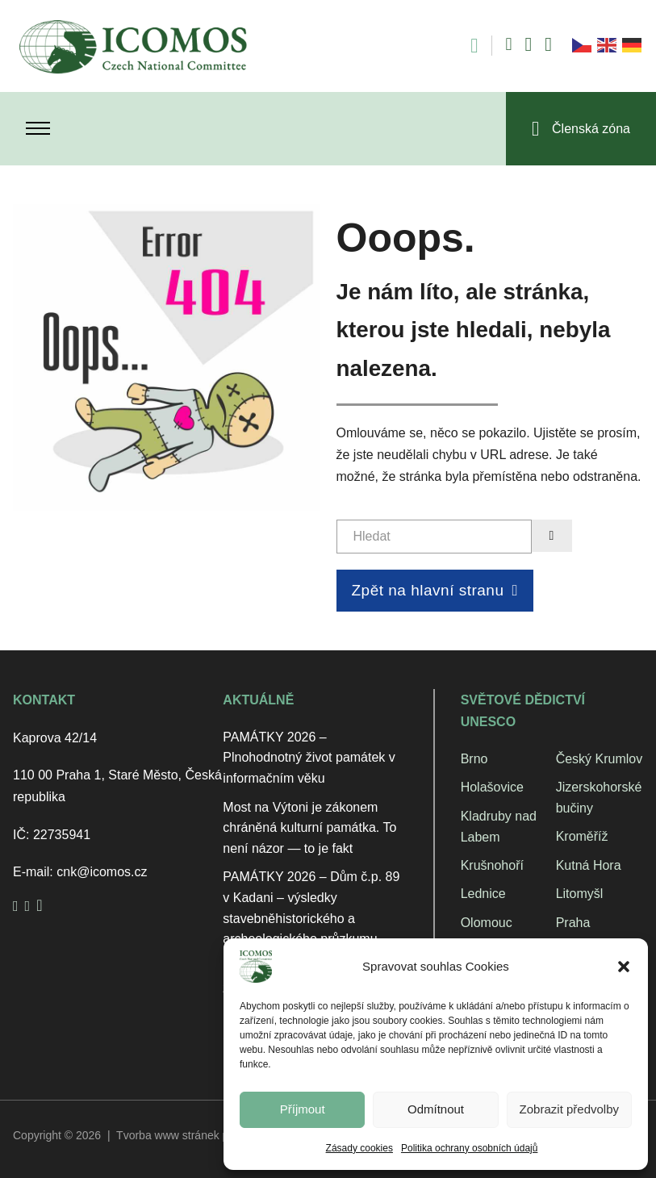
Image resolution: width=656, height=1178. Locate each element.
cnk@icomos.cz (101, 872)
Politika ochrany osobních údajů (469, 1148)
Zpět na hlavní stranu (435, 590)
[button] (624, 967)
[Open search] (466, 45)
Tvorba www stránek (167, 1135)
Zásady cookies (359, 1148)
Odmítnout (435, 1109)
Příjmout (302, 1109)
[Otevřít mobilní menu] (38, 128)
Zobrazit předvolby (569, 1109)
